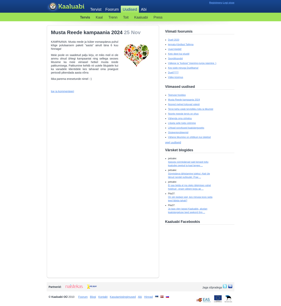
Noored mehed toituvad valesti (184, 104)
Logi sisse (228, 2)
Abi (144, 9)
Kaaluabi (66, 6)
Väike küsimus (175, 77)
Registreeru (215, 2)
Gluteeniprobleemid (178, 132)
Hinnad (148, 296)
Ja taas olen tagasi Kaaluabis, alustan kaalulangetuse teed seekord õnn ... (187, 210)
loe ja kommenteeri (62, 91)
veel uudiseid (173, 142)
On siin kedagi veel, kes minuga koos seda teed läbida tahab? (190, 199)
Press (158, 17)
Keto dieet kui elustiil (178, 53)
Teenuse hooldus (177, 95)
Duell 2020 (173, 39)
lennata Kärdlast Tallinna (181, 44)
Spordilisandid (175, 58)
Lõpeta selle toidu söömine (182, 123)
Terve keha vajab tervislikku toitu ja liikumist (190, 109)
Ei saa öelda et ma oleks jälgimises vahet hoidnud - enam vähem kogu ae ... (189, 187)
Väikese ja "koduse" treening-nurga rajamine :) (192, 63)
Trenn (112, 17)
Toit (126, 17)
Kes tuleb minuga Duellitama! (183, 68)
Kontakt (103, 296)
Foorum (112, 9)
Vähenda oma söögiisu (180, 118)
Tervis (85, 17)
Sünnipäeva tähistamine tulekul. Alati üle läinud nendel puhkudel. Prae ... (189, 175)
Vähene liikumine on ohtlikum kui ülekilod (189, 137)
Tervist (95, 9)
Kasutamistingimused (123, 296)
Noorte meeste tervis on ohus (183, 113)
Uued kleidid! (174, 49)
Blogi (93, 296)
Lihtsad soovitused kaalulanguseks (186, 127)
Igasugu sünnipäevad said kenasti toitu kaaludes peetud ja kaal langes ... (188, 164)
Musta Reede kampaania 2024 (184, 99)
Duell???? (173, 72)
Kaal (99, 17)
